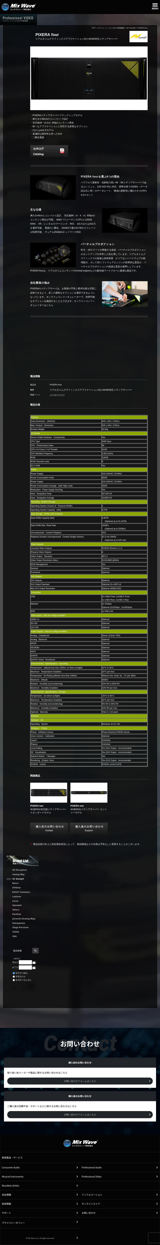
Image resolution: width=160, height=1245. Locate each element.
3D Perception (19, 870)
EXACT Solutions (21, 892)
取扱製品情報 (82, 19)
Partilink (16, 914)
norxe (15, 901)
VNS (14, 936)
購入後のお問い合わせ (113, 19)
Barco (15, 883)
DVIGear (16, 888)
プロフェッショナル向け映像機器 (111, 28)
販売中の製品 (20, 973)
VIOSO (15, 932)
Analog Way (18, 874)
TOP (93, 28)
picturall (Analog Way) (23, 919)
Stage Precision (20, 927)
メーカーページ (57, 394)
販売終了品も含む (22, 980)
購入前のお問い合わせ (144, 19)
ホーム (52, 19)
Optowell (16, 905)
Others (15, 910)
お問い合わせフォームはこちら (80, 1081)
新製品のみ (19, 976)
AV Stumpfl (131, 28)
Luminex (16, 896)
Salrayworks (18, 923)
